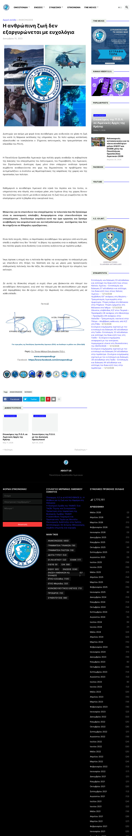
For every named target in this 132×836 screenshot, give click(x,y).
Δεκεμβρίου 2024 (109, 597)
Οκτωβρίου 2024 (109, 607)
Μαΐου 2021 (109, 811)
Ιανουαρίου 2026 (109, 532)
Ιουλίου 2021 (109, 801)
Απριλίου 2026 (109, 517)
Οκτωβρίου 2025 (109, 547)
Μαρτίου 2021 (109, 821)
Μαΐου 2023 (109, 691)
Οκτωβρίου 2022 (109, 726)
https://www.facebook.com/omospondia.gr (50, 360)
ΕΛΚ (66, 564)
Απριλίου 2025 (109, 577)
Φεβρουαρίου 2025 (109, 587)
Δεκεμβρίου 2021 (109, 776)
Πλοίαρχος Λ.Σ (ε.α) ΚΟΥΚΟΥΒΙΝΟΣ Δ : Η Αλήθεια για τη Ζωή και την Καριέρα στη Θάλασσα (65, 500)
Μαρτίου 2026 (109, 522)
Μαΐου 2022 (109, 751)
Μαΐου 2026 (109, 512)
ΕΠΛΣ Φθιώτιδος (58, 583)
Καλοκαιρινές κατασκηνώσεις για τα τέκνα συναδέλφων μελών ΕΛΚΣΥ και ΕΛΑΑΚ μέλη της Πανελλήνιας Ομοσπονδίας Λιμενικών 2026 (118, 147)
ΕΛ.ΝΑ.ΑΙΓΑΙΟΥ (57, 559)
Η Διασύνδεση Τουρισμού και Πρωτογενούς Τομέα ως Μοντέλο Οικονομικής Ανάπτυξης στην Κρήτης (63, 519)
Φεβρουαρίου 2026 (109, 527)
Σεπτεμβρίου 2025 (109, 552)
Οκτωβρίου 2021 (109, 786)
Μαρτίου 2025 (109, 582)
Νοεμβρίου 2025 (109, 542)
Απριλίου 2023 (109, 696)
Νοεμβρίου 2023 (109, 661)
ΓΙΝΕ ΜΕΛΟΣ (90, 7)
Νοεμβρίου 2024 (109, 602)
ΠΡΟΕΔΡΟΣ (55, 593)
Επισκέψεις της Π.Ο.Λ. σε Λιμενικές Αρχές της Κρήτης (15, 436)
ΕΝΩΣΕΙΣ (38, 7)
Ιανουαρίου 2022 (109, 771)
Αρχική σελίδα (9, 20)
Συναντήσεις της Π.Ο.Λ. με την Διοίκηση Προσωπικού (43, 436)
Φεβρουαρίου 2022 (109, 766)
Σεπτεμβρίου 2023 (109, 672)
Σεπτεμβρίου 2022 (109, 731)
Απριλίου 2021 (109, 816)
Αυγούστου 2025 (109, 557)
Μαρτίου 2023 (109, 701)
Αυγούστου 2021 (109, 796)
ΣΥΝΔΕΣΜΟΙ (55, 7)
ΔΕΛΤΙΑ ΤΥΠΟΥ (57, 555)
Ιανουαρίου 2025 (109, 592)
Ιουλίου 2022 (109, 741)
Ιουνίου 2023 (109, 686)
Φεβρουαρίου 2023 (109, 706)
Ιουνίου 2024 (109, 627)
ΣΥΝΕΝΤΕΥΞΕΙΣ (57, 597)
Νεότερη (8, 449)
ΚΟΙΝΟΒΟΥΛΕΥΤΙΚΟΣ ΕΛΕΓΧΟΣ (65, 588)
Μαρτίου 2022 (109, 761)
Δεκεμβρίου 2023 (109, 657)
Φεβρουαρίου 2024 (109, 647)
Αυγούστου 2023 (109, 676)
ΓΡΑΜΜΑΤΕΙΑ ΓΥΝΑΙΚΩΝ (61, 545)
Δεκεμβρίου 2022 (109, 716)
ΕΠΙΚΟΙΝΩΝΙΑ (73, 7)
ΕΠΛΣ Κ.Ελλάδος (58, 578)
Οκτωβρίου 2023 (109, 666)
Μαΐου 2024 (109, 632)
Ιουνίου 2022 (109, 746)
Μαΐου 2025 (109, 572)
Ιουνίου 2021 (109, 806)
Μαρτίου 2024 (109, 642)
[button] (120, 7)
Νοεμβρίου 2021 (109, 781)
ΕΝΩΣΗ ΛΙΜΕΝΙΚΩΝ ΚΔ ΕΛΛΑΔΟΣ (65, 574)
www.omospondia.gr (45, 356)
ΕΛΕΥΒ (52, 564)
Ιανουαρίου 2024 (109, 651)
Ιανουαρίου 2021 (109, 831)
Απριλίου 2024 (109, 637)
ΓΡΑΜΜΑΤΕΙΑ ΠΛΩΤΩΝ (61, 550)
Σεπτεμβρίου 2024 (109, 612)
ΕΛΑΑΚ (75, 559)
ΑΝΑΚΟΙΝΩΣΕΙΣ (25, 20)
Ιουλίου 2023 (109, 681)
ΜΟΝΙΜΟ (28, 392)
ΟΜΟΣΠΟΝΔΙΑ (21, 7)
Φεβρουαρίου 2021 (109, 826)
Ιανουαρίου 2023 (109, 711)
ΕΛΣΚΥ (53, 569)
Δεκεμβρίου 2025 (109, 537)
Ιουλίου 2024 (109, 622)
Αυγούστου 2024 (109, 617)
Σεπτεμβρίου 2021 (109, 791)
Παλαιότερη (80, 449)
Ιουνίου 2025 (109, 567)
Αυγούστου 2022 (109, 736)
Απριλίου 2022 (109, 756)
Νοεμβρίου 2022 (109, 721)
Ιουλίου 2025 (109, 562)
